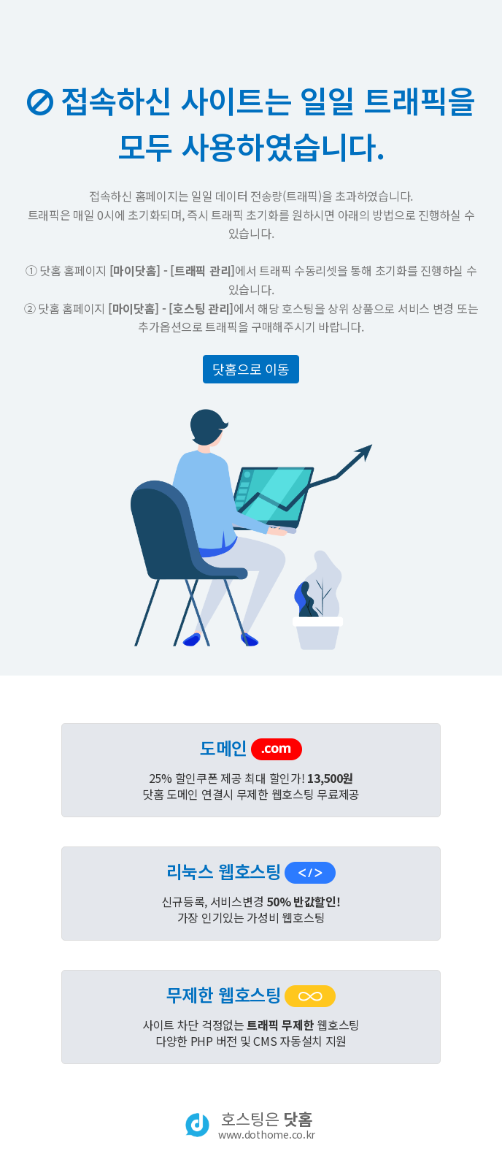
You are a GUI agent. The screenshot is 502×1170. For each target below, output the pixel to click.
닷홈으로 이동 (250, 368)
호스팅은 (266, 1125)
